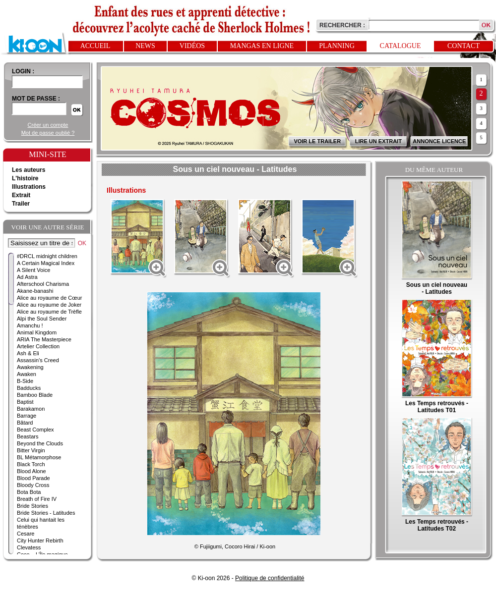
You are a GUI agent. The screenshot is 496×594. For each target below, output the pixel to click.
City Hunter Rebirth (40, 540)
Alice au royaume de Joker (49, 305)
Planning (337, 46)
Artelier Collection (38, 346)
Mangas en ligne (262, 46)
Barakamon (31, 409)
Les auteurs (28, 169)
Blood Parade (33, 478)
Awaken (26, 374)
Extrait (21, 195)
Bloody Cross (33, 485)
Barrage (26, 416)
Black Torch (31, 464)
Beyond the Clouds (40, 443)
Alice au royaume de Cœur (49, 298)
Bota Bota (29, 492)
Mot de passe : (36, 98)
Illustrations (29, 186)
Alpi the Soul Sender (41, 319)
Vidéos (192, 46)
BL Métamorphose (39, 457)
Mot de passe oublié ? (48, 133)
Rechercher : (342, 25)
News (145, 46)
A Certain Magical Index (45, 263)
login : (23, 71)
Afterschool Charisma (43, 284)
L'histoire (25, 178)
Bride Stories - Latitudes (46, 513)
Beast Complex (35, 429)
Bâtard (25, 423)
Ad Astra (27, 277)
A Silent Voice (33, 270)
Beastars (27, 436)
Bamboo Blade (35, 395)
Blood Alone (31, 471)
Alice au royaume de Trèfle (49, 312)
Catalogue (400, 46)
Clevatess (29, 547)
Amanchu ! (30, 325)
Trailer (21, 203)
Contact (463, 46)
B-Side (25, 381)
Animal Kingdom (37, 332)
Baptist (25, 402)
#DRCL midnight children (47, 256)
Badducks (29, 388)
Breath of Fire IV (37, 499)
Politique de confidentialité (269, 578)
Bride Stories (32, 506)
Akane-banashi (35, 291)
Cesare (25, 534)
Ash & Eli (28, 353)
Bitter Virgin (31, 450)
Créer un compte (48, 125)
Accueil (95, 46)
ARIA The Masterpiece (44, 339)
